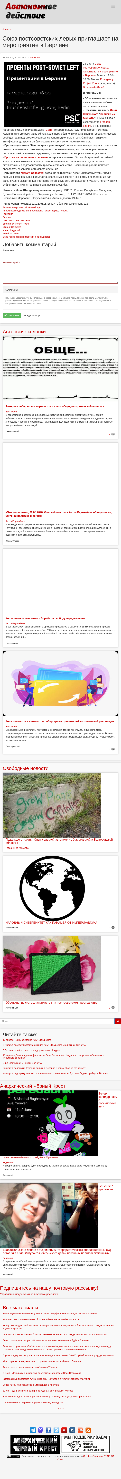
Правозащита (51, 210)
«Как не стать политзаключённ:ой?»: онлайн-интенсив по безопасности (41, 1319)
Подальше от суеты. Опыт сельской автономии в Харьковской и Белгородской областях (59, 841)
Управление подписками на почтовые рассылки (29, 1294)
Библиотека (36, 210)
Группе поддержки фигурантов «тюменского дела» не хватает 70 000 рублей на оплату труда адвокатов (58, 1355)
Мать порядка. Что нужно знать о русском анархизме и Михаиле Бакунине (42, 1361)
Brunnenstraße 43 (93, 87)
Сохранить (11, 315)
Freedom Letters (11, 233)
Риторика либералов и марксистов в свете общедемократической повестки (55, 406)
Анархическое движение (16, 210)
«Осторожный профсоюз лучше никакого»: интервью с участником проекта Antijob (47, 1379)
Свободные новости (25, 768)
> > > (60, 1408)
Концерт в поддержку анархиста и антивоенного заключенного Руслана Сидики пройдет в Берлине (55, 1073)
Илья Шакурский (11, 230)
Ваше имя (8, 250)
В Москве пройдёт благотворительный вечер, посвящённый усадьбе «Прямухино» (47, 1396)
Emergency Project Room (16, 223)
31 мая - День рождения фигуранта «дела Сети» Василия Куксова (38, 1390)
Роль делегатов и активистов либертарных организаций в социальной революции (60, 721)
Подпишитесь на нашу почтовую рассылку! (49, 1288)
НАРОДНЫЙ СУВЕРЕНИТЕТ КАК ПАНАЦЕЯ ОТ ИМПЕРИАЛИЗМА (51, 922)
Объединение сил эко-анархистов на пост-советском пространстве (51, 1002)
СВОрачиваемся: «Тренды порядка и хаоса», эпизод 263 (33, 1402)
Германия (8, 214)
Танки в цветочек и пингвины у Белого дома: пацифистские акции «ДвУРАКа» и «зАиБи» (50, 1313)
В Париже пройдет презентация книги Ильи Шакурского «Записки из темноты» (44, 1045)
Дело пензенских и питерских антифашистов (26, 236)
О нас (60, 1459)
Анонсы (6, 29)
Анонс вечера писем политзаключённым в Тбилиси (30, 1367)
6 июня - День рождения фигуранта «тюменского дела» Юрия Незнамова (42, 1373)
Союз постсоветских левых (17, 220)
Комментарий (11, 262)
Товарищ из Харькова (17, 848)
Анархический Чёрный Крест (27, 207)
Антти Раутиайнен (15, 521)
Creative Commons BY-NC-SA (98, 1456)
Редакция (34, 57)
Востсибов (11, 411)
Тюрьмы (64, 210)
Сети (49, 129)
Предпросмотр (32, 315)
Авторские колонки (24, 331)
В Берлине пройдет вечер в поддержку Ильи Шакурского (33, 1050)
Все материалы (20, 1307)
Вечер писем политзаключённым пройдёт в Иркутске (31, 1384)
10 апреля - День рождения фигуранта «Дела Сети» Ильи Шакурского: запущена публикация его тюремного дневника (54, 1056)
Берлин (7, 217)
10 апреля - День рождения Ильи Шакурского (27, 1040)
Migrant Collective (12, 227)
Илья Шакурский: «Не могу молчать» (22, 1063)
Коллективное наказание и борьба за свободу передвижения (45, 618)
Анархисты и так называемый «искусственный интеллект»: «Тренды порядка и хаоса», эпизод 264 (55, 1334)
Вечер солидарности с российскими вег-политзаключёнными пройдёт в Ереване (46, 1340)
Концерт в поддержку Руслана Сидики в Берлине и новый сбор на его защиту (44, 1068)
